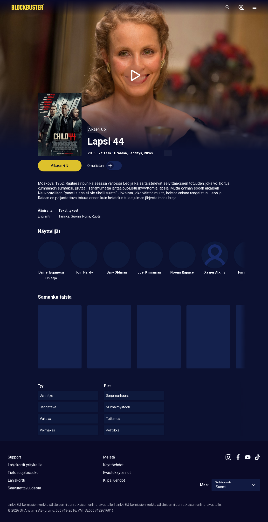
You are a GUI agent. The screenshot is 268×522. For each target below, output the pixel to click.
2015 (92, 153)
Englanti (44, 216)
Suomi (76, 216)
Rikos (148, 153)
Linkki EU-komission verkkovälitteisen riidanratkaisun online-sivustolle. (61, 505)
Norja (86, 216)
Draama (120, 153)
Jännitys (135, 153)
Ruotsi (96, 216)
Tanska (63, 216)
